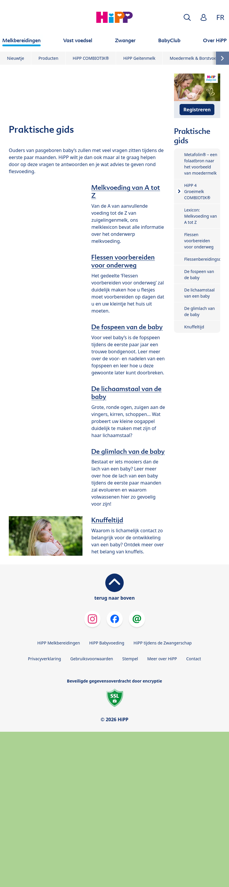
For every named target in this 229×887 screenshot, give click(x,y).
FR (220, 17)
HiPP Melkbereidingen (58, 643)
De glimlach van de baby (128, 451)
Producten (48, 58)
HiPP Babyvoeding (106, 643)
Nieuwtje (15, 58)
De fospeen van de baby (127, 327)
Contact (193, 658)
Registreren (197, 109)
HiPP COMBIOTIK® (91, 58)
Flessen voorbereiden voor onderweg (123, 261)
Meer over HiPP (162, 658)
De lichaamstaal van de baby (126, 393)
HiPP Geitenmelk (139, 58)
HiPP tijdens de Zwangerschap (163, 643)
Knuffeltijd (107, 520)
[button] (187, 17)
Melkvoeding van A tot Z (125, 191)
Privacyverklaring (44, 658)
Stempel (130, 658)
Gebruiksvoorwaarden (91, 658)
